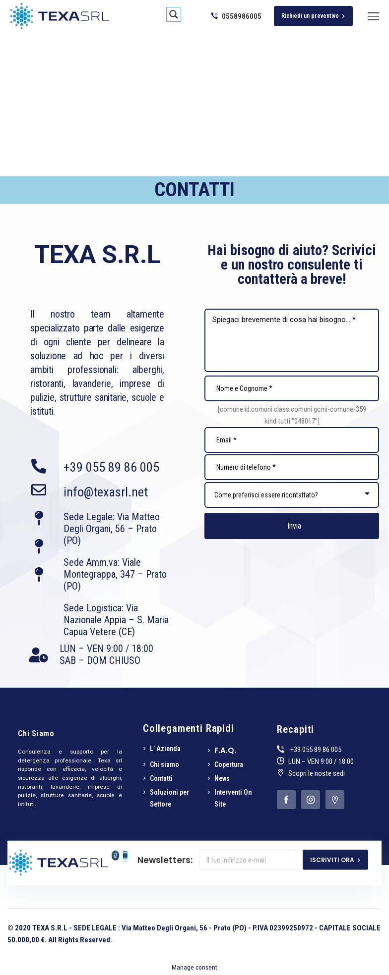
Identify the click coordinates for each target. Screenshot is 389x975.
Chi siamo (164, 764)
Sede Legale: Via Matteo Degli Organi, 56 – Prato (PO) (112, 528)
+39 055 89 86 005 (111, 467)
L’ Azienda (165, 749)
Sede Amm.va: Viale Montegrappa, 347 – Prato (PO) (115, 574)
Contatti (161, 778)
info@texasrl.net (106, 492)
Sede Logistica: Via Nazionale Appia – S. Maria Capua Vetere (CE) (116, 620)
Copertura (228, 764)
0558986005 (236, 16)
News (222, 778)
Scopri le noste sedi (316, 773)
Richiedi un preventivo (313, 15)
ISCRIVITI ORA (335, 860)
